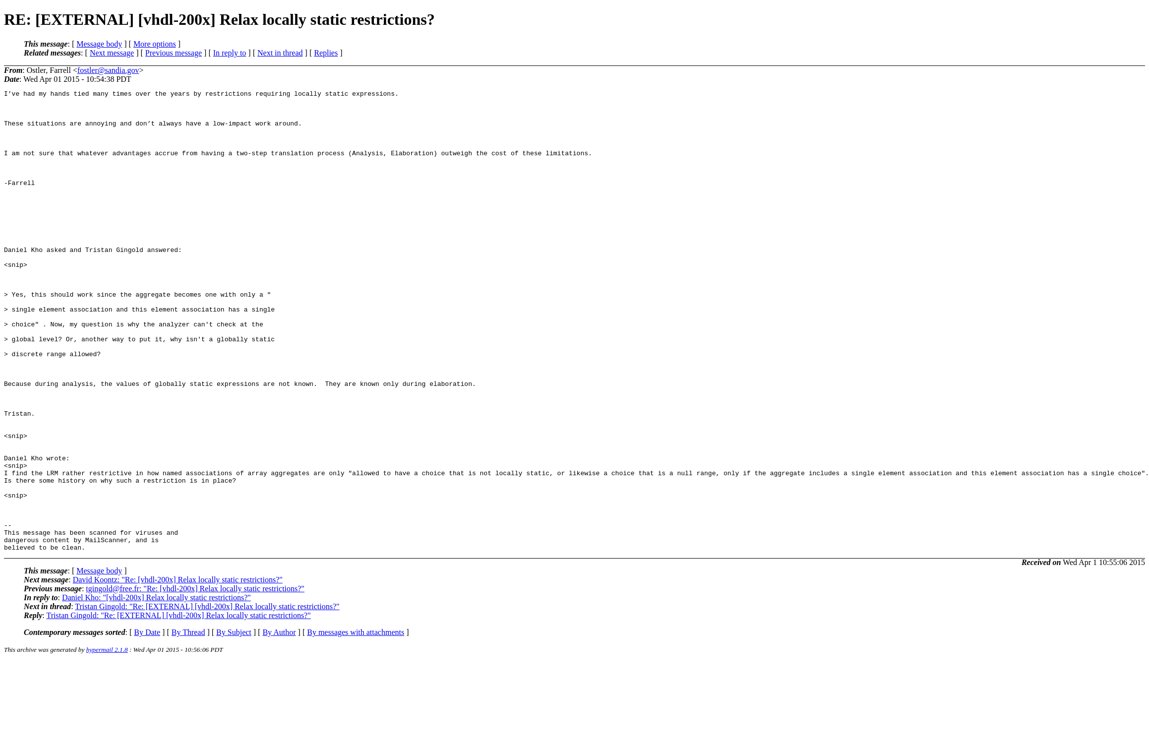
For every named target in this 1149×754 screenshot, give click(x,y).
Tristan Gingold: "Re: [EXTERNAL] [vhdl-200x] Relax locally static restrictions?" (207, 698)
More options (154, 44)
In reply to (229, 53)
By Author (279, 724)
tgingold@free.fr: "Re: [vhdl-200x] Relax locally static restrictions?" (195, 681)
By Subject (233, 724)
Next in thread (280, 53)
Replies (326, 53)
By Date (147, 724)
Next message (112, 53)
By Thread (188, 724)
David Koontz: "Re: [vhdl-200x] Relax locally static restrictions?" (178, 672)
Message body (99, 44)
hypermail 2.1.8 (107, 742)
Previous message (173, 53)
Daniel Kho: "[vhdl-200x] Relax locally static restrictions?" (156, 690)
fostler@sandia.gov (108, 70)
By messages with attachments (355, 724)
